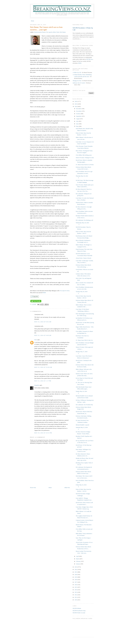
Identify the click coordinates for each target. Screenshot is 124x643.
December (79, 108)
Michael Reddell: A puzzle (82, 425)
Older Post (67, 487)
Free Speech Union (64, 290)
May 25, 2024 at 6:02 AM (42, 321)
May (77, 126)
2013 (76, 592)
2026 (76, 101)
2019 (76, 577)
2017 (76, 582)
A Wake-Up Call (77, 72)
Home (32, 21)
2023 (76, 567)
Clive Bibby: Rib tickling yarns (84, 155)
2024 (76, 106)
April (77, 556)
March (78, 559)
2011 (76, 597)
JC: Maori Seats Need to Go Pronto (85, 164)
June (77, 123)
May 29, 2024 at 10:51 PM (43, 433)
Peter (35, 339)
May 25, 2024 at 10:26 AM (43, 367)
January (78, 564)
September (79, 116)
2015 (76, 587)
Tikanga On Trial (77, 80)
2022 (76, 569)
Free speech (49, 32)
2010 (76, 600)
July (77, 121)
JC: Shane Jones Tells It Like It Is (84, 340)
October (78, 113)
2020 (76, 574)
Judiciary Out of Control (79, 83)
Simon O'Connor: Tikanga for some (85, 157)
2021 (76, 572)
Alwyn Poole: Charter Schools (83, 258)
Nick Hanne (63, 32)
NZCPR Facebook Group (79, 610)
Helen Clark (56, 32)
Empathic (36, 385)
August (78, 118)
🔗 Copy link (34, 296)
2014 (76, 589)
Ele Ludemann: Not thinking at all (84, 220)
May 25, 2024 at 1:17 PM (42, 381)
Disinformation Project (40, 32)
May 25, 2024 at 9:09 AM (42, 335)
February (78, 561)
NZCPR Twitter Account (79, 612)
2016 (76, 584)
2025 (76, 104)
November (79, 111)
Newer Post (33, 487)
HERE (44, 292)
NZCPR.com (89, 59)
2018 (76, 579)
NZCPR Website (77, 608)
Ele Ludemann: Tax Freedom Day (84, 404)
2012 (76, 594)
